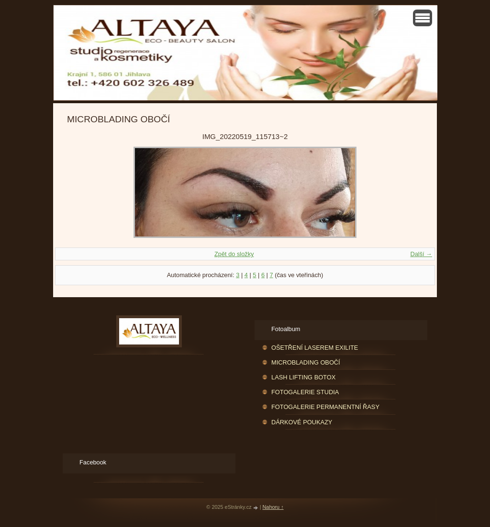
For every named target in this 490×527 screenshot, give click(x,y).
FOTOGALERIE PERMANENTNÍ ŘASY (325, 406)
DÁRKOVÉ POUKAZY (301, 422)
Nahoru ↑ (273, 507)
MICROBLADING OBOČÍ (305, 362)
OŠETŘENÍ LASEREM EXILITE (314, 347)
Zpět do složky (234, 254)
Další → (421, 254)
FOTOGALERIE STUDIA (305, 392)
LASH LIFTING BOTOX (303, 377)
